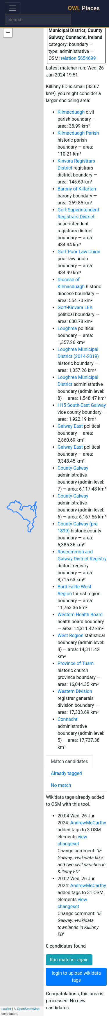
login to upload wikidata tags (76, 976)
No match (61, 785)
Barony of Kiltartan (77, 189)
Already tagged (66, 773)
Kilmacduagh (71, 112)
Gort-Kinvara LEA (75, 307)
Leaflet (6, 1008)
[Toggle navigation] (13, 8)
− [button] (8, 32)
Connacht (67, 719)
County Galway (73, 468)
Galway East (70, 426)
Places (84, 8)
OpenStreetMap (28, 1008)
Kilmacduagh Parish (78, 133)
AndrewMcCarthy (88, 823)
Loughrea (67, 328)
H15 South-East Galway (82, 405)
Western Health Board (80, 614)
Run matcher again (69, 959)
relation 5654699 (78, 58)
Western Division (75, 691)
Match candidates (69, 761)
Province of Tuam (76, 663)
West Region (70, 635)
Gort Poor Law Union (79, 251)
